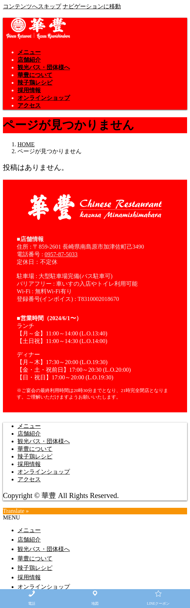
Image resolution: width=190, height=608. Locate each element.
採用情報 (29, 464)
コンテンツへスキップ (32, 6)
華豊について (34, 449)
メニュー (29, 426)
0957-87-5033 (61, 254)
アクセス (29, 479)
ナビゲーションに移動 (92, 6)
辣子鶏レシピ (34, 456)
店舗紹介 (29, 434)
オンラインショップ (43, 472)
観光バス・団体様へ (43, 441)
